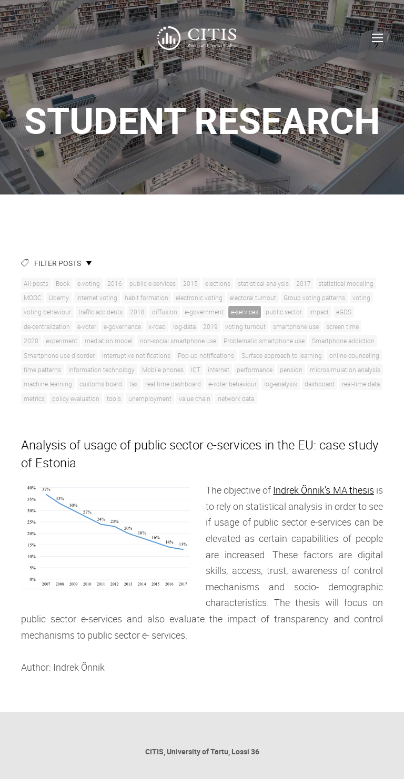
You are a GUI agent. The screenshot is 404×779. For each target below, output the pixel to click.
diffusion (164, 312)
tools (114, 398)
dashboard (320, 384)
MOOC (33, 297)
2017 (303, 283)
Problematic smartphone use (264, 340)
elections (217, 283)
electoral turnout (253, 297)
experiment (61, 340)
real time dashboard (173, 384)
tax (133, 384)
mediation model (109, 340)
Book (63, 283)
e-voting (88, 283)
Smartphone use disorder (59, 355)
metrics (34, 398)
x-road (157, 326)
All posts (36, 283)
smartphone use (296, 326)
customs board (100, 384)
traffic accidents (100, 312)
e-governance (122, 326)
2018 (137, 312)
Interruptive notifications (136, 355)
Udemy (59, 297)
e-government (204, 312)
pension (291, 369)
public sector (284, 312)
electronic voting (199, 297)
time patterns (42, 369)
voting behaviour (47, 312)
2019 (210, 326)
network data (236, 398)
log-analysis (280, 384)
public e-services (152, 283)
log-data (184, 326)
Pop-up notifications (206, 355)
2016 (114, 283)
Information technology (101, 369)
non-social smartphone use (178, 340)
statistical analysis (263, 283)
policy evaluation (75, 398)
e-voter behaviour (232, 384)
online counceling (354, 355)
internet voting (96, 297)
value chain (194, 398)
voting (361, 297)
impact (319, 312)
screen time (342, 326)
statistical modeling (345, 283)
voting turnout (245, 326)
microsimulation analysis (345, 369)
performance (254, 369)
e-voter (86, 326)
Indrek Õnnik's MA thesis (323, 490)
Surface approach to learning (281, 355)
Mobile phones (163, 369)
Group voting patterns (314, 297)
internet (218, 369)
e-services (244, 312)
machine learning (48, 384)
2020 (31, 340)
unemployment (149, 398)
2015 (190, 283)
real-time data (361, 384)
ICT (195, 369)
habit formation (146, 297)
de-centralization (47, 326)
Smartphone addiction (343, 340)
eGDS (343, 312)
